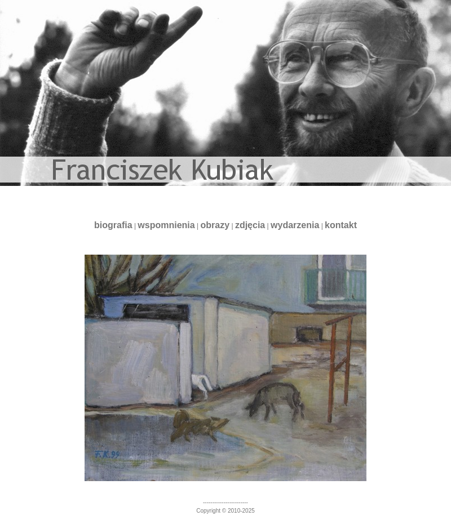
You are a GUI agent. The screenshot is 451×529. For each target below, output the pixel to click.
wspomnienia (166, 225)
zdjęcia (250, 225)
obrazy (215, 225)
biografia (113, 225)
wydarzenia (295, 225)
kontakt (341, 225)
